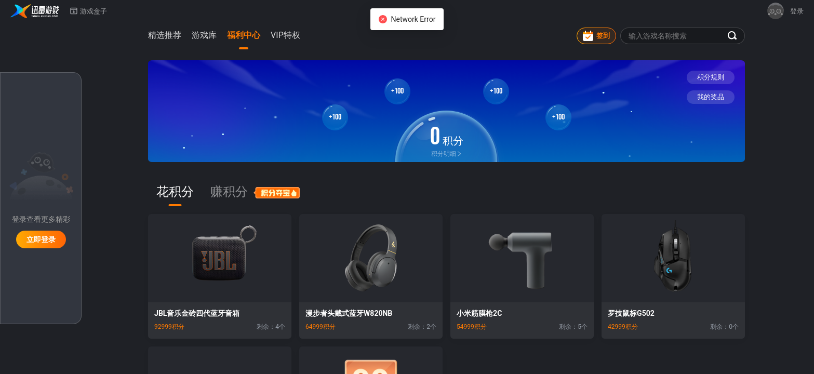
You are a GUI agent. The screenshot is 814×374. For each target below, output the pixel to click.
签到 (596, 36)
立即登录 (41, 239)
